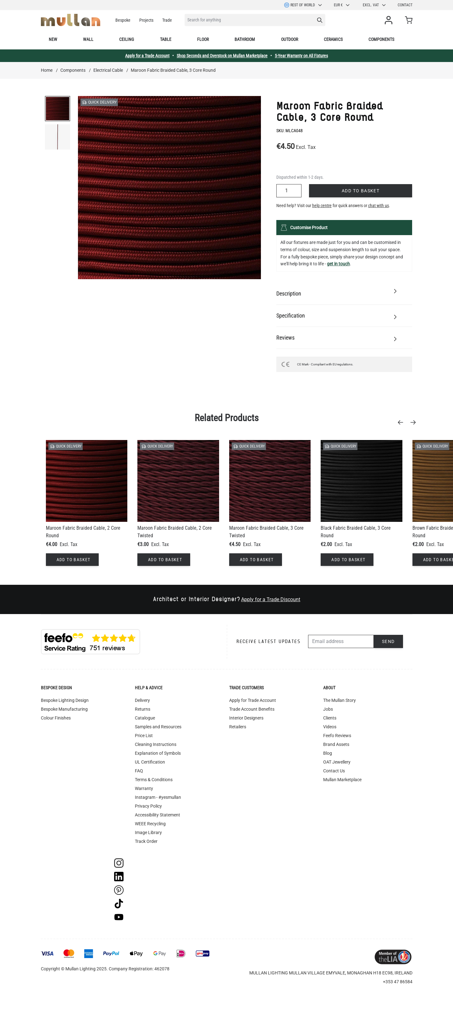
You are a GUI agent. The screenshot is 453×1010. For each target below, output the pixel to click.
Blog (327, 753)
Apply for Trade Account (252, 700)
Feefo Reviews (337, 735)
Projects (146, 20)
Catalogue (145, 717)
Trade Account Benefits (251, 709)
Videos (329, 726)
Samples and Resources (158, 726)
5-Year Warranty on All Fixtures (301, 55)
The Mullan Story (339, 700)
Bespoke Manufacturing (64, 709)
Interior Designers (246, 717)
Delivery (142, 700)
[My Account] (390, 20)
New (53, 39)
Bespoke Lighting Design (65, 700)
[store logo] (70, 20)
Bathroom (245, 39)
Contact (405, 5)
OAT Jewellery (337, 762)
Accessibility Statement (157, 814)
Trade (167, 20)
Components (381, 39)
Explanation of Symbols (158, 753)
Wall (88, 39)
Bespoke (122, 20)
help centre (322, 205)
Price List (144, 735)
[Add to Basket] (72, 559)
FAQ (139, 770)
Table (165, 39)
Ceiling (126, 39)
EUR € (342, 5)
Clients (329, 717)
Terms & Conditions (154, 779)
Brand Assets (336, 744)
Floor (203, 39)
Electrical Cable (108, 70)
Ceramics (333, 39)
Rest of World (303, 5)
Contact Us (334, 770)
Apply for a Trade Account (147, 55)
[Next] (415, 422)
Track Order (146, 841)
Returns (142, 709)
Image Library (148, 832)
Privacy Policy (148, 806)
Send (388, 641)
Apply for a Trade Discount (270, 599)
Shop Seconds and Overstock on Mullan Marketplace (222, 55)
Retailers (237, 726)
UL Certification (150, 762)
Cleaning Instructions (155, 744)
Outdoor (289, 39)
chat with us (378, 205)
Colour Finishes (56, 717)
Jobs (328, 709)
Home (46, 70)
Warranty (144, 788)
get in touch (338, 263)
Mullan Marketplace (342, 779)
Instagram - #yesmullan (158, 797)
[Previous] (402, 422)
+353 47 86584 (397, 981)
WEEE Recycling (150, 823)
